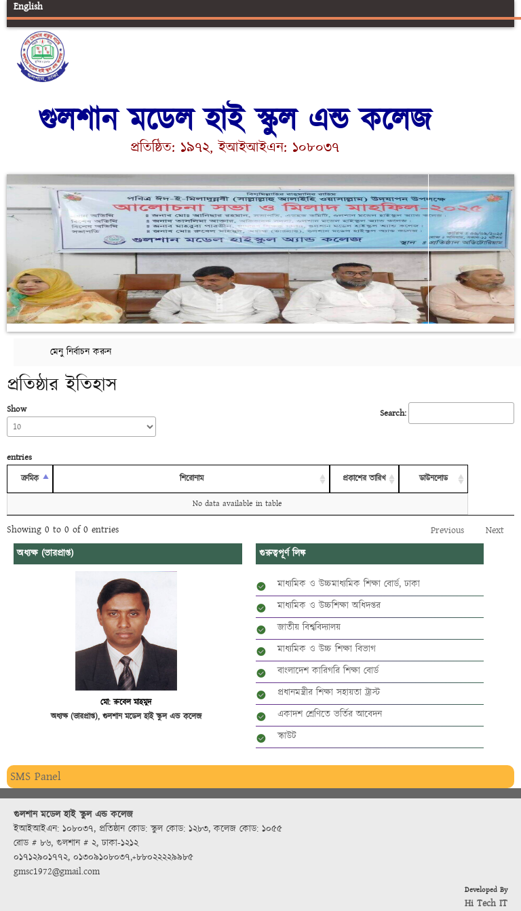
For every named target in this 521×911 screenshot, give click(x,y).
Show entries (81, 433)
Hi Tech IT (486, 903)
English (28, 7)
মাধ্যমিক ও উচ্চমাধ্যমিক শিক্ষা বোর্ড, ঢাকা (348, 584)
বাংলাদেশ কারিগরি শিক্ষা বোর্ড (328, 671)
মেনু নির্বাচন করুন (80, 352)
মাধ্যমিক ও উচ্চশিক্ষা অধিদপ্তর (329, 606)
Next (501, 246)
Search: (447, 413)
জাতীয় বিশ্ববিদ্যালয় (309, 627)
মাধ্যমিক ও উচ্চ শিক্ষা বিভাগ (326, 649)
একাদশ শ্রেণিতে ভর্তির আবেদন (329, 714)
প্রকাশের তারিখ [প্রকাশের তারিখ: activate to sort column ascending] (364, 478)
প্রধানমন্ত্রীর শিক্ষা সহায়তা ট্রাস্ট (328, 692)
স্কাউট (286, 736)
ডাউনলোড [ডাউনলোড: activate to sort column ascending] (433, 478)
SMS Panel (35, 776)
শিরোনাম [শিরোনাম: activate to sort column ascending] (192, 478)
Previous (20, 246)
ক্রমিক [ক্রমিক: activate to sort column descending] (30, 478)
